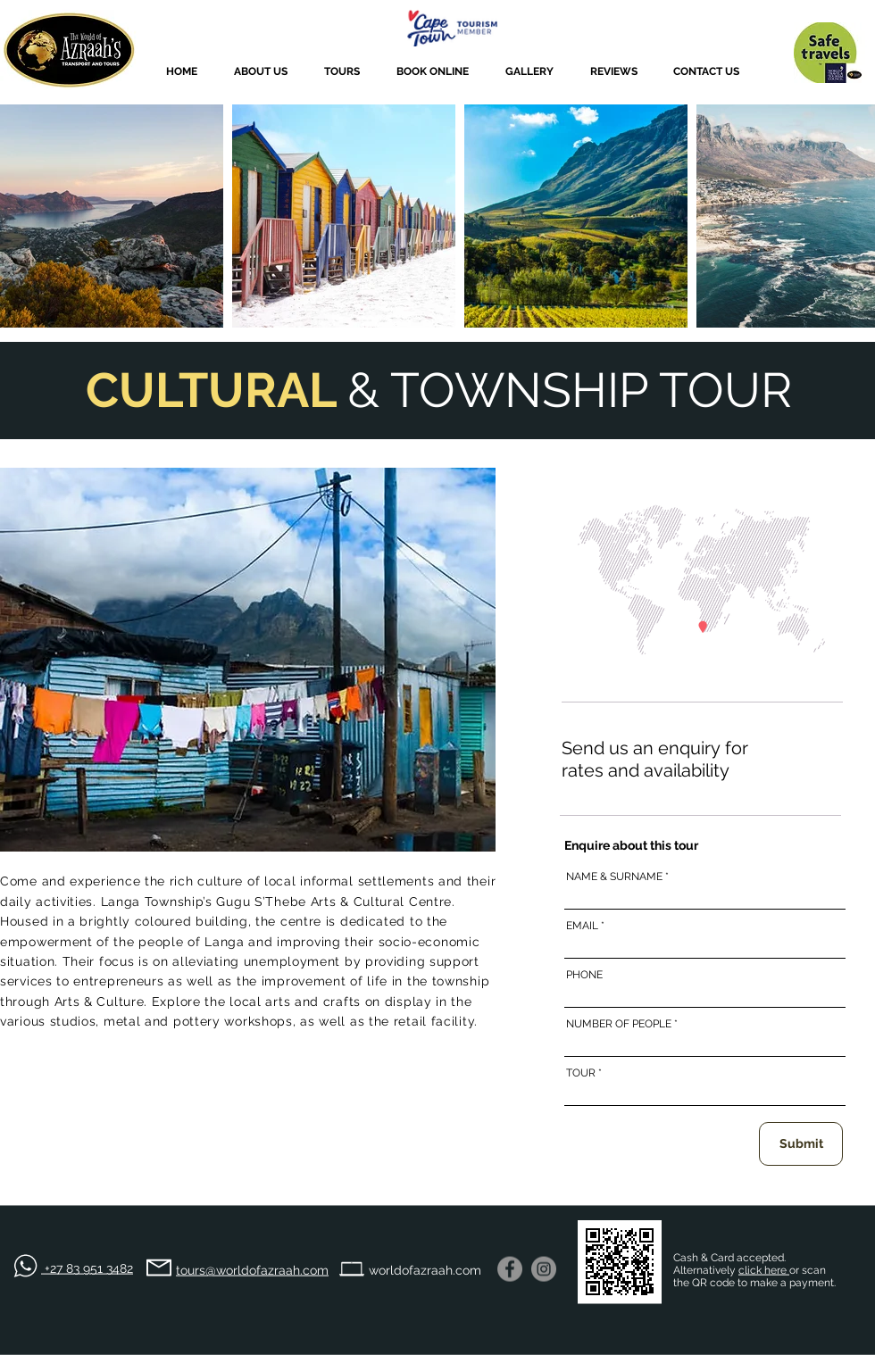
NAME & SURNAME (614, 876)
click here (763, 1270)
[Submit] (801, 1144)
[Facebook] (509, 1269)
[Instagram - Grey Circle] (543, 1269)
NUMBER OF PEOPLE (618, 1023)
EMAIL (582, 925)
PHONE (584, 974)
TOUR (581, 1073)
